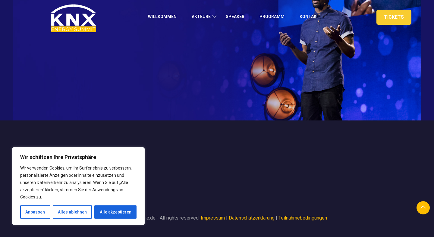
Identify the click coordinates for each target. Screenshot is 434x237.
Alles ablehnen (72, 212)
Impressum (213, 218)
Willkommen (162, 16)
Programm (272, 16)
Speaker (235, 16)
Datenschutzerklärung (252, 218)
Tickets (394, 17)
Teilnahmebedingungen (302, 218)
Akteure (201, 16)
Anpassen (35, 212)
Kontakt (309, 16)
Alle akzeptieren (115, 212)
